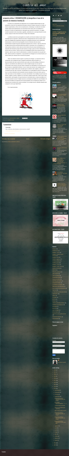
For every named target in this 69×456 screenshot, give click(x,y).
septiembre (57, 396)
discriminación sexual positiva (59, 288)
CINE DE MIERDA (56, 275)
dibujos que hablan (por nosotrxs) (60, 408)
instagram (61, 15)
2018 (55, 378)
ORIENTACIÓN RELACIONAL (58, 26)
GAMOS (54, 295)
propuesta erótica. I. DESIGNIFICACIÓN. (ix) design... (60, 418)
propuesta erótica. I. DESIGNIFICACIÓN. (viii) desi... (60, 422)
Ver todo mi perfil (62, 362)
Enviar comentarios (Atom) (14, 141)
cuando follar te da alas (60, 405)
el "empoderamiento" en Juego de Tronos (62, 95)
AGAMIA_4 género (56, 259)
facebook (56, 15)
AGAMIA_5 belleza (56, 261)
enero (56, 440)
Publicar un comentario (9, 133)
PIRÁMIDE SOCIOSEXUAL (57, 304)
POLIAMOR (54, 306)
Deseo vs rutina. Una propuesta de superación (61, 125)
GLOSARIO (54, 297)
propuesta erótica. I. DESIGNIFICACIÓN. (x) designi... (60, 414)
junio (56, 430)
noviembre (57, 392)
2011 (55, 445)
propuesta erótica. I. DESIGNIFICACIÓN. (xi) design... (60, 399)
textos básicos (55, 312)
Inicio (27, 139)
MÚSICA (54, 301)
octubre (57, 394)
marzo (56, 436)
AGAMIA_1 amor (55, 252)
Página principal (53, 15)
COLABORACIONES (56, 277)
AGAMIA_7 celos (55, 264)
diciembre (57, 390)
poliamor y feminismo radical (62, 148)
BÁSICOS (54, 270)
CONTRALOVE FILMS (56, 281)
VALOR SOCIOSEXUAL (57, 316)
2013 (55, 388)
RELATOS (54, 308)
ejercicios (54, 290)
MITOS (53, 299)
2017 (55, 380)
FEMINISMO (55, 293)
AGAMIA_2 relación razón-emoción (58, 255)
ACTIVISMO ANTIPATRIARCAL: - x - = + (61, 403)
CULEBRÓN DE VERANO (57, 284)
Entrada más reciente (8, 139)
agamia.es (54, 24)
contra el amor (34, 5)
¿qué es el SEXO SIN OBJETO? (61, 116)
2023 (55, 370)
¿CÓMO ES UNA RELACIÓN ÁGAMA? (61, 105)
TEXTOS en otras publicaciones (59, 313)
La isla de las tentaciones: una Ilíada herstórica (62, 173)
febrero (56, 438)
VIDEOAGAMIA (55, 318)
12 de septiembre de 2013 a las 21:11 (13, 131)
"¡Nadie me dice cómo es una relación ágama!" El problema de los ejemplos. (62, 137)
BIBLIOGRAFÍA (55, 273)
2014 (55, 386)
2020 (55, 374)
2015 (55, 384)
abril (56, 434)
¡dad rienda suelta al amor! (60, 410)
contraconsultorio (56, 279)
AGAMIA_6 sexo (11, 120)
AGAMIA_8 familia (56, 268)
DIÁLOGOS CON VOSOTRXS (58, 286)
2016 (55, 382)
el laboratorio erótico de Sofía (58, 292)
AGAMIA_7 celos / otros (57, 266)
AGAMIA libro (55, 250)
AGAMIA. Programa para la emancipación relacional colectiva (59, 33)
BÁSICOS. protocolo (56, 271)
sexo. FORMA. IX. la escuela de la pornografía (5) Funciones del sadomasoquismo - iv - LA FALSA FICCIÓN (59, 161)
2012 (55, 443)
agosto (56, 426)
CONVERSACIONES (56, 282)
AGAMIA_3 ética (55, 257)
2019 (55, 376)
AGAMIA (59, 85)
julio (56, 428)
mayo (56, 432)
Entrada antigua (45, 139)
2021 (55, 372)
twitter (59, 15)
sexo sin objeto (55, 310)
